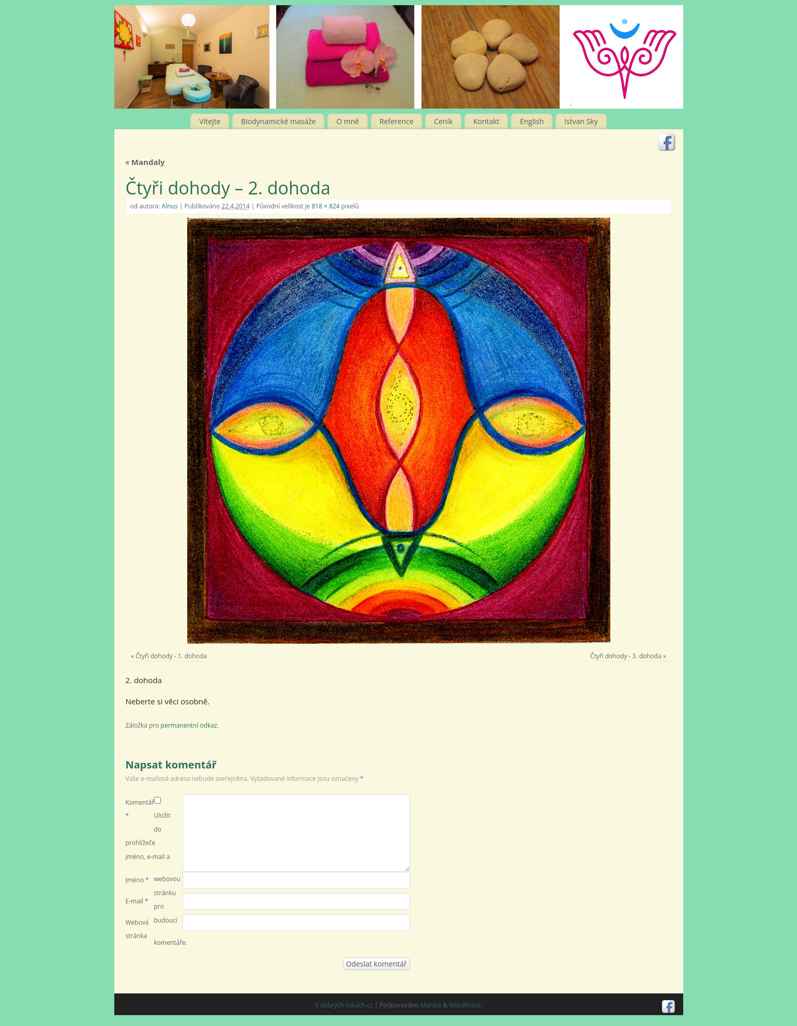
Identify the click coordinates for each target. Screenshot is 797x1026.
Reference (397, 121)
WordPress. (465, 1005)
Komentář (140, 809)
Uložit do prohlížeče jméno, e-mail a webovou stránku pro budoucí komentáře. (156, 879)
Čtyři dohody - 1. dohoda (171, 656)
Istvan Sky (581, 121)
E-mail (137, 901)
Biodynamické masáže (278, 121)
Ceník (443, 121)
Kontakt (486, 121)
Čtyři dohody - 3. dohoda (625, 656)
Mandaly (145, 162)
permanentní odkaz (189, 725)
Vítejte (209, 121)
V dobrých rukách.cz (344, 1005)
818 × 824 (325, 206)
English (532, 121)
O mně (347, 121)
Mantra (431, 1005)
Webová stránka (137, 929)
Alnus (170, 206)
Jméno (137, 880)
